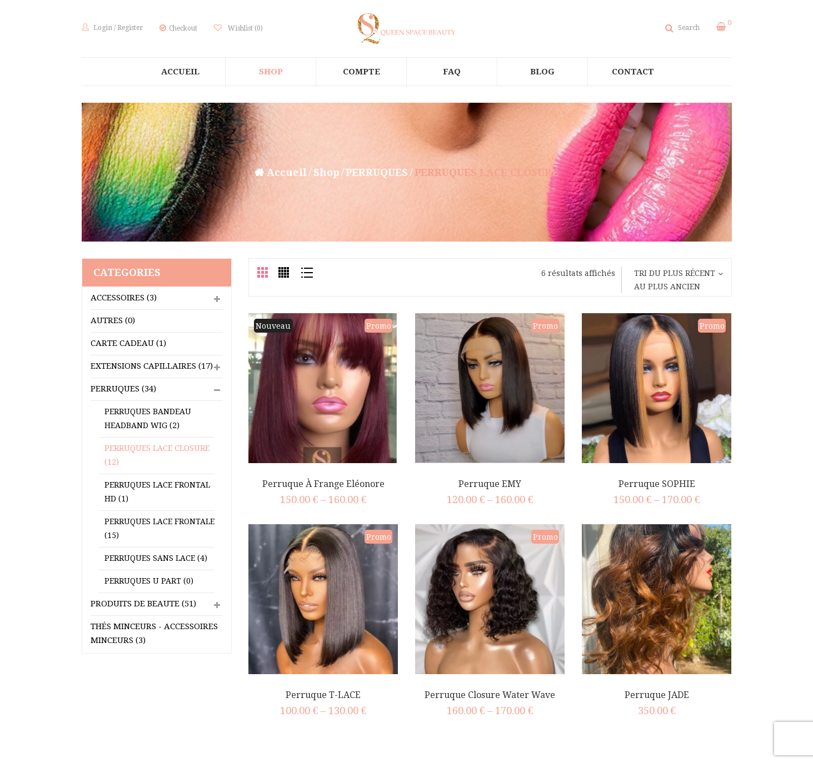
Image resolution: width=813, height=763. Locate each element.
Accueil (287, 172)
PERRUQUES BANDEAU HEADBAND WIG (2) (147, 418)
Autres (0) (113, 320)
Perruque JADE (657, 695)
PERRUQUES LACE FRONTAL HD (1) (157, 491)
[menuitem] (180, 72)
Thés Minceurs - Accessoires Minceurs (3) (154, 633)
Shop (326, 172)
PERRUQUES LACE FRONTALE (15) (159, 528)
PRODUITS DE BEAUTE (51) (143, 604)
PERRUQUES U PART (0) (148, 580)
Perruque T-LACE (323, 695)
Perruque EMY (489, 484)
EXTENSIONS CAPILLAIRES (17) (152, 366)
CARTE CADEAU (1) (128, 343)
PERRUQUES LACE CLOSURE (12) (157, 455)
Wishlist (244, 28)
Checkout (183, 28)
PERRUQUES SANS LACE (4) (155, 558)
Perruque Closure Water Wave (490, 695)
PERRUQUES (377, 172)
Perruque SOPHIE (657, 484)
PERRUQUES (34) (123, 389)
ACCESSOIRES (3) (124, 298)
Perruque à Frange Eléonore (323, 484)
